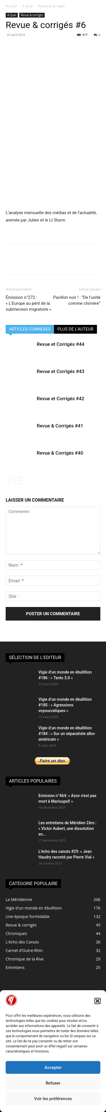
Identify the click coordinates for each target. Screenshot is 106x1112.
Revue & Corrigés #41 (60, 426)
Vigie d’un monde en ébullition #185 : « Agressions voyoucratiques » (65, 705)
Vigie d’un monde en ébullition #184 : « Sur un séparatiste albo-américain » (67, 734)
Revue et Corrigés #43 (60, 371)
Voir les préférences (53, 1098)
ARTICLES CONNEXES (30, 329)
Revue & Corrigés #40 (60, 453)
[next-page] (18, 480)
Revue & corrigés (51, 6)
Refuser (53, 1083)
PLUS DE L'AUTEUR (75, 329)
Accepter (52, 1067)
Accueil (11, 6)
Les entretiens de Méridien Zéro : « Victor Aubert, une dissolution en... (67, 828)
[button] (97, 1001)
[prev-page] (9, 480)
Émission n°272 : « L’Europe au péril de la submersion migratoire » (28, 303)
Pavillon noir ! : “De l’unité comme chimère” (76, 300)
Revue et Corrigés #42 (60, 398)
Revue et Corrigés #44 (60, 344)
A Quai (27, 6)
